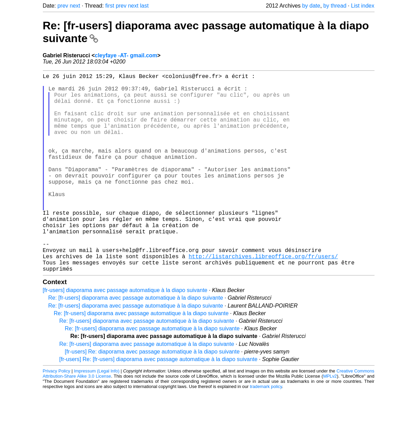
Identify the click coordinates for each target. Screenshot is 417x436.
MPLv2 (330, 420)
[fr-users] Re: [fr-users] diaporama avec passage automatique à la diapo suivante (158, 403)
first (109, 6)
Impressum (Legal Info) (97, 415)
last (144, 6)
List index (363, 6)
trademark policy (266, 430)
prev (62, 6)
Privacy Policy (56, 415)
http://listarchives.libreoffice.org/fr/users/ (263, 297)
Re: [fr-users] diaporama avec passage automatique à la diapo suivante (135, 342)
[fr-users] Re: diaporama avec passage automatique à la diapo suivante (152, 396)
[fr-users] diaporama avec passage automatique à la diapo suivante (125, 334)
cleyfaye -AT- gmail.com (126, 55)
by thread (335, 6)
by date (311, 6)
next (75, 6)
